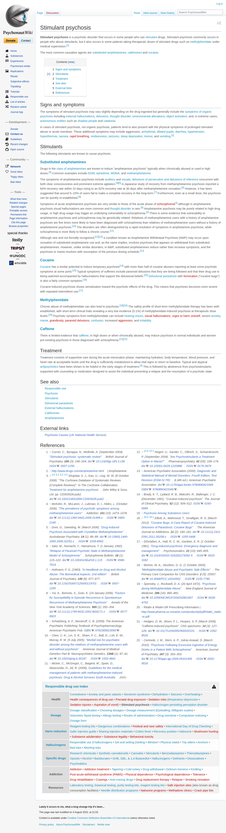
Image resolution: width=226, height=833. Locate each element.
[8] (79, 197)
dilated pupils (165, 131)
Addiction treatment (96, 769)
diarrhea (180, 131)
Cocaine (47, 260)
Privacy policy (46, 824)
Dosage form (78, 720)
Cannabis (137, 753)
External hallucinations (59, 408)
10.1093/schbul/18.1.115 (86, 560)
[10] (74, 226)
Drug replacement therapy (153, 779)
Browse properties (18, 226)
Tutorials (15, 91)
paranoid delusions (77, 320)
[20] (50, 314)
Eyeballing (163, 710)
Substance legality (116, 736)
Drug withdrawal (153, 769)
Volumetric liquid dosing (85, 715)
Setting (140, 742)
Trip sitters (188, 742)
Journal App (16, 112)
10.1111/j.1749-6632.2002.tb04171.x (81, 611)
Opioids (75, 758)
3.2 (61, 474)
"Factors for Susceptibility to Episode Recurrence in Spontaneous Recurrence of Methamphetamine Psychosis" (87, 597)
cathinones (135, 52)
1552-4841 (109, 658)
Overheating (192, 694)
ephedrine (102, 173)
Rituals (14, 76)
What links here (18, 199)
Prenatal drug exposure (131, 699)
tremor (148, 136)
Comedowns (78, 694)
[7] (155, 192)
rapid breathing (79, 136)
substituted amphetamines (109, 52)
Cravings (101, 779)
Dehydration (160, 694)
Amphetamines (54, 418)
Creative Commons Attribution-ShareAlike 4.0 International (98, 818)
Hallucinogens (56, 744)
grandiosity (56, 320)
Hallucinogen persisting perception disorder (180, 704)
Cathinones (52, 413)
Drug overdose (167, 715)
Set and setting (124, 742)
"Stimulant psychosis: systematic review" (75, 456)
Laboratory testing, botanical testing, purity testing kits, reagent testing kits (117, 785)
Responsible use (55, 388)
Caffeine (47, 329)
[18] (121, 305)
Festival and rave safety (148, 726)
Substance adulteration (86, 736)
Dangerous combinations (114, 726)
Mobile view (103, 824)
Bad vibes (15, 182)
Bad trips (75, 747)
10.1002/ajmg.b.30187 (72, 658)
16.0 (146, 517)
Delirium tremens (177, 769)
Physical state (169, 742)
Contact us (16, 134)
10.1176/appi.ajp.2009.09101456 (171, 658)
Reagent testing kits (82, 726)
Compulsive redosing (192, 715)
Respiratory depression (183, 699)
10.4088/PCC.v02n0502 (165, 578)
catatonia (109, 120)
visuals (126, 179)
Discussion (52, 12)
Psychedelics (78, 763)
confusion (97, 320)
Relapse (177, 779)
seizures (113, 136)
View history (167, 12)
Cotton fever (143, 731)
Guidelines (16, 139)
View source (150, 12)
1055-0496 (188, 536)
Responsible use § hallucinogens (91, 742)
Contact (26, 40)
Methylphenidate (54, 300)
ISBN (87, 630)
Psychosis (51, 393)
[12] (97, 237)
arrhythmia (148, 131)
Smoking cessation (197, 779)
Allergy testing (112, 715)
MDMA (115, 173)
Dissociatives (195, 758)
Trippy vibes (16, 176)
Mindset (153, 742)
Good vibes (16, 171)
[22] (125, 339)
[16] (146, 275)
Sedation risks (157, 699)
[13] (101, 237)
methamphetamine (139, 173)
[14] (121, 266)
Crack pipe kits (203, 790)
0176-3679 (204, 466)
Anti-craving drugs (121, 779)
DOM (91, 173)
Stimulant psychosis (135, 704)
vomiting (165, 136)
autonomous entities (53, 120)
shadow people (87, 120)
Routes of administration (139, 715)
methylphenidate (200, 41)
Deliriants (179, 758)
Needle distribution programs (119, 790)
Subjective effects (19, 81)
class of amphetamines (71, 168)
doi (90, 461)
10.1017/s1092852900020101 (175, 630)
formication (190, 276)
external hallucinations (80, 116)
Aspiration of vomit (106, 704)
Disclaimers (88, 824)
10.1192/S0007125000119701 (77, 583)
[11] (112, 230)
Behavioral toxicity (142, 736)
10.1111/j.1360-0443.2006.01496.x (80, 517)
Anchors (203, 742)
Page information (18, 218)
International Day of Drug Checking (188, 726)
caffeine (84, 335)
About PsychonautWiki (68, 824)
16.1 (151, 517)
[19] (126, 305)
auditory (110, 179)
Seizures (176, 694)
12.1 (151, 451)
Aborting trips (92, 747)
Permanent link (19, 214)
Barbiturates (102, 758)
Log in (219, 3)
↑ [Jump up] (50, 452)
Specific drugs (56, 758)
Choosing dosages (112, 710)
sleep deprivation (132, 136)
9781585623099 (105, 630)
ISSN (52, 466)
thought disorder (120, 116)
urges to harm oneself (186, 315)
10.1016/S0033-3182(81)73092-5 (171, 555)
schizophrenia (166, 204)
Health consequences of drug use (91, 699)
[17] (81, 290)
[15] (74, 270)
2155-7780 (203, 578)
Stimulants (51, 398)
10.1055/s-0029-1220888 (166, 466)
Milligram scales (181, 710)
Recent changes (19, 144)
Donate (10, 40)
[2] (172, 135)
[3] (50, 172)
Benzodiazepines (173, 753)
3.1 (57, 474)
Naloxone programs (153, 790)
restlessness (99, 136)
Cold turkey (133, 769)
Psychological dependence (173, 774)
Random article (18, 106)
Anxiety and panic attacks (104, 694)
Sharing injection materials (116, 731)
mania (44, 320)
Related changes (19, 202)
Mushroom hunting (206, 731)
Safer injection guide (83, 731)
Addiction (76, 769)
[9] (142, 207)
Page (40, 12)
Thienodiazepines (198, 753)
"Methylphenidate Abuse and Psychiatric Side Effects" (175, 569)
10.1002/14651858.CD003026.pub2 (81, 499)
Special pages (18, 206)
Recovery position (165, 731)
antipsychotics (49, 366)
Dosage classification (83, 710)
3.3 (65, 474)
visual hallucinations (157, 315)
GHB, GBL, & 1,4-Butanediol (131, 758)
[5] (119, 183)
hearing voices (133, 315)
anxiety (215, 315)
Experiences (17, 61)
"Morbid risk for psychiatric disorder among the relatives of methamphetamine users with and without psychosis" (88, 644)
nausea (63, 136)
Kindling (196, 769)
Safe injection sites (179, 785)
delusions (102, 116)
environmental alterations (148, 116)
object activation (176, 116)
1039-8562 (96, 541)
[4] (117, 183)
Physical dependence (139, 774)
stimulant (151, 37)
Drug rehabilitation (81, 779)
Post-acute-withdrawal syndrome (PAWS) (96, 774)
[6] (182, 187)
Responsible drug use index (66, 686)
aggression (125, 320)
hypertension (196, 131)
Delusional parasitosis (163, 276)
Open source (17, 149)
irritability (145, 320)
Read (137, 12)
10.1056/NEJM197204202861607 (171, 597)
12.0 (146, 451)
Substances (16, 56)
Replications (16, 71)
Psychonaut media (20, 66)
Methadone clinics (180, 790)
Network (15, 166)
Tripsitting (15, 86)
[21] (121, 339)
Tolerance (199, 774)
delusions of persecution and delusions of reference (165, 179)
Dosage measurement (140, 710)
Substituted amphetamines (63, 162)
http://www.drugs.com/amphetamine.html (78, 471)
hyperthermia (48, 136)
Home (13, 51)
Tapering (117, 769)
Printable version (18, 210)
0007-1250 (67, 466)
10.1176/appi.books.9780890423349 (189, 484)
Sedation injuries (80, 704)
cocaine (153, 52)
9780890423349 (163, 489)
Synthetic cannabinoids (113, 753)
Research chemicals (83, 753)
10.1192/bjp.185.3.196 (110, 461)
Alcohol (87, 758)
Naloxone (185, 731)
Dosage (56, 715)
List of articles (17, 102)
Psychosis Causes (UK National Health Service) (75, 435)
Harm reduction (56, 731)
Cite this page (18, 222)
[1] (67, 45)
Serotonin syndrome (137, 694)
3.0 (53, 474)
